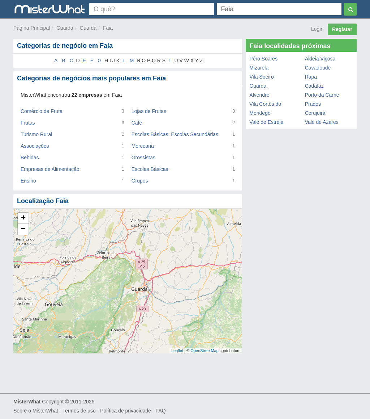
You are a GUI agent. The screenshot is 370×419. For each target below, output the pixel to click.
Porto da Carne (322, 95)
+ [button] (23, 218)
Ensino (28, 181)
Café (137, 123)
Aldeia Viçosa (320, 59)
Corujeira (315, 113)
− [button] (23, 229)
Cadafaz (314, 86)
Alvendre (259, 95)
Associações (35, 146)
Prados (313, 104)
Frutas (28, 123)
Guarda (64, 28)
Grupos (140, 181)
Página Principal (31, 28)
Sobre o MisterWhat (35, 411)
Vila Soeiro (261, 77)
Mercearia (143, 146)
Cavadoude (318, 68)
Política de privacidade (125, 411)
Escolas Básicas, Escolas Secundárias (175, 134)
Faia (108, 28)
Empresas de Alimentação (50, 169)
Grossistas (143, 157)
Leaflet (177, 350)
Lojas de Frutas (149, 111)
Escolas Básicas (150, 169)
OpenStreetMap (204, 350)
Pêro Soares (263, 59)
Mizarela (258, 68)
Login (317, 29)
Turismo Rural (36, 134)
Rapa (311, 77)
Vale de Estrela (266, 122)
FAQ (161, 411)
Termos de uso (79, 411)
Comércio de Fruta (42, 111)
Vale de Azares (322, 122)
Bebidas (30, 157)
